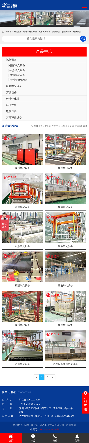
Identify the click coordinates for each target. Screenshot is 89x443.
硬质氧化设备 (81, 126)
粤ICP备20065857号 (49, 429)
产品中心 (56, 126)
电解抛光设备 (44, 32)
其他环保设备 (14, 117)
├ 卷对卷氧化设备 (17, 79)
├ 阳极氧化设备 (16, 65)
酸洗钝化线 (66, 32)
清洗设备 (56, 32)
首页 (47, 126)
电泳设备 (77, 32)
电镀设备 (11, 111)
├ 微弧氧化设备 (16, 75)
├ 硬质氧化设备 (16, 70)
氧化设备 (18, 32)
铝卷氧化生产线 (30, 32)
